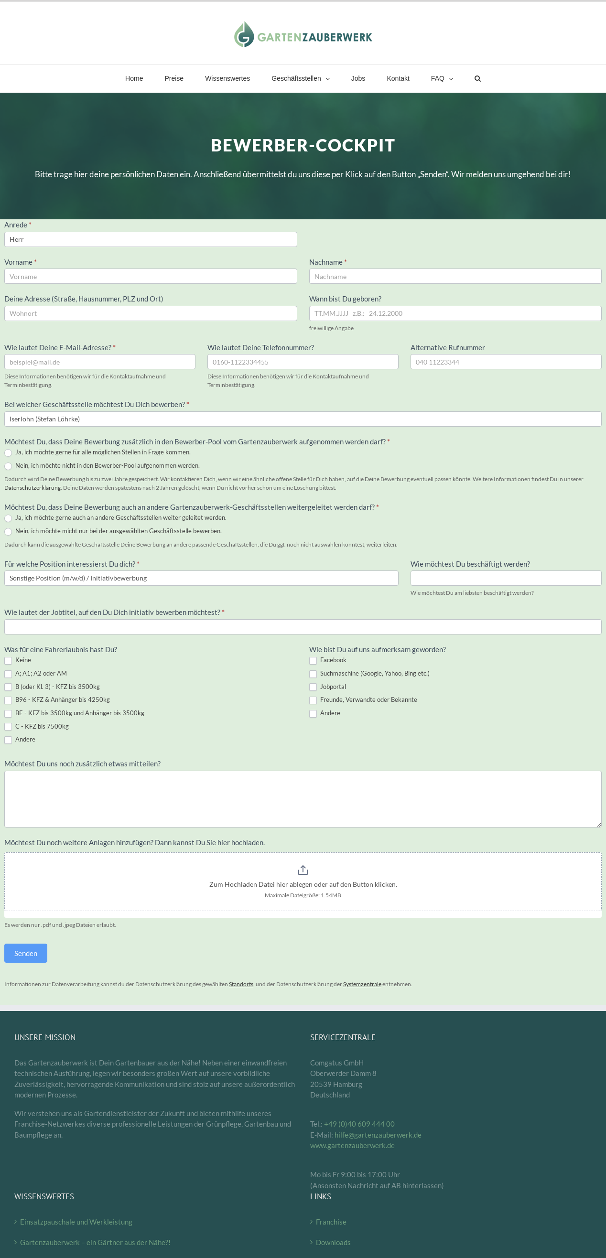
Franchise (331, 1221)
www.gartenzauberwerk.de (352, 1145)
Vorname (20, 262)
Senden (25, 953)
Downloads (333, 1242)
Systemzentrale (362, 984)
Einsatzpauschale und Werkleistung (76, 1221)
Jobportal (327, 687)
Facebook (327, 660)
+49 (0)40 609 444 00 (359, 1123)
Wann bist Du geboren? (345, 298)
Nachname (328, 262)
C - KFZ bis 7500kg (36, 726)
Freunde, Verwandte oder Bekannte (363, 700)
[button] (477, 78)
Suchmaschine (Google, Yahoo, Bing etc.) (369, 673)
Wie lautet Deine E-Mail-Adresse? (60, 347)
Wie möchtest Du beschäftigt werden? (470, 563)
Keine (17, 660)
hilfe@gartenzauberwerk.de (378, 1134)
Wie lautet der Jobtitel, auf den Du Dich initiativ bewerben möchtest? (114, 612)
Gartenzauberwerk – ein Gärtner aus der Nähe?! (95, 1242)
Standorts (241, 984)
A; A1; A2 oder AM (35, 673)
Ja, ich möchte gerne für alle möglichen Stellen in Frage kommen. (97, 452)
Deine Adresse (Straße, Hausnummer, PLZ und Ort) (84, 298)
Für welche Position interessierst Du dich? (72, 563)
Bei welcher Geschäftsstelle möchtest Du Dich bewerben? (96, 404)
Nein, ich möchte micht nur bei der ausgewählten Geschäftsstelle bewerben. (113, 531)
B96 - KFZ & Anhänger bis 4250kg (57, 700)
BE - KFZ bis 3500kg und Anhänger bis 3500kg (74, 713)
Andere (19, 739)
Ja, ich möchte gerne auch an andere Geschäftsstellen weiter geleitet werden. (115, 518)
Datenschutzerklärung (32, 487)
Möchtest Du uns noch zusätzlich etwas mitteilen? (82, 763)
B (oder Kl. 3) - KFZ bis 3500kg (52, 687)
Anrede (18, 224)
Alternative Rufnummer (448, 347)
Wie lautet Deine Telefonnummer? (260, 347)
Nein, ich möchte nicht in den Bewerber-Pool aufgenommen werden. (102, 466)
